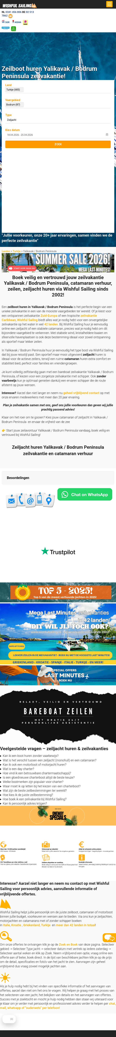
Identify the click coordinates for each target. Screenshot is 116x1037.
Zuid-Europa (49, 232)
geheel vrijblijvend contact (81, 309)
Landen (6, 167)
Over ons (64, 968)
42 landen (51, 240)
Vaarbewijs (65, 980)
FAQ (4, 1030)
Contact (64, 972)
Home (63, 963)
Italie (6, 841)
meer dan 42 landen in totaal (75, 841)
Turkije (17, 167)
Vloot (4, 1026)
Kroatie (16, 841)
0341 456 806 (13, 12)
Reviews (64, 976)
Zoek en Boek (68, 861)
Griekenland (31, 841)
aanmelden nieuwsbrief (80, 1012)
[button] (2, 404)
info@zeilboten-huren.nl (14, 968)
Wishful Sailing (27, 236)
